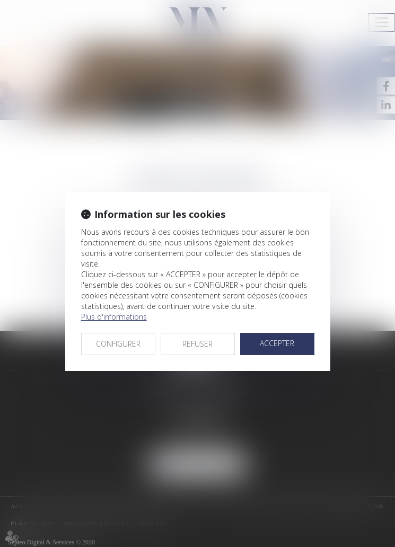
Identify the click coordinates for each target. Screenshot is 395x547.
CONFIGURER (118, 344)
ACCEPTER (277, 343)
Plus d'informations (114, 317)
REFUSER (197, 344)
